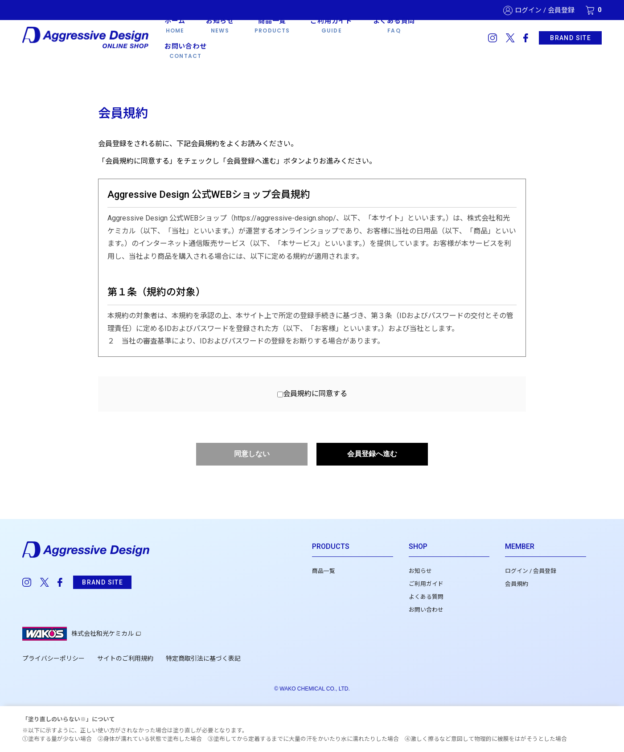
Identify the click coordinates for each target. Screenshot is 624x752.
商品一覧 (323, 571)
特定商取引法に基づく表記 (203, 658)
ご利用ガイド (426, 583)
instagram (492, 37)
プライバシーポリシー (53, 658)
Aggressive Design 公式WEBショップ (86, 38)
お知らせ (420, 571)
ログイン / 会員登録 (545, 10)
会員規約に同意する (315, 393)
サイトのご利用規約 (125, 658)
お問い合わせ (426, 609)
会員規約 (516, 583)
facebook (525, 37)
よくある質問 (426, 596)
